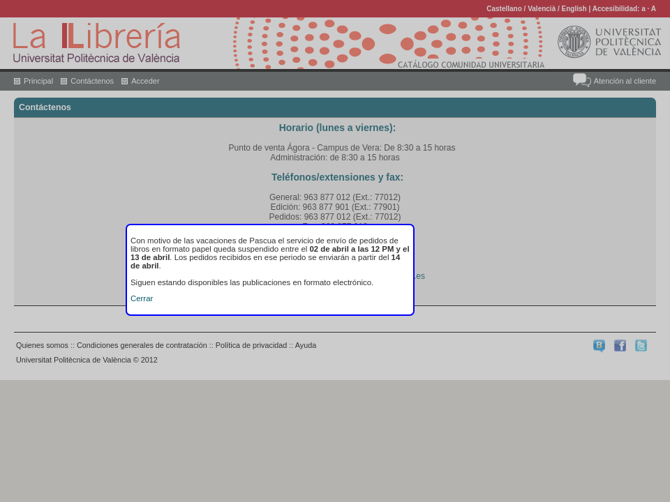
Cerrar (142, 298)
